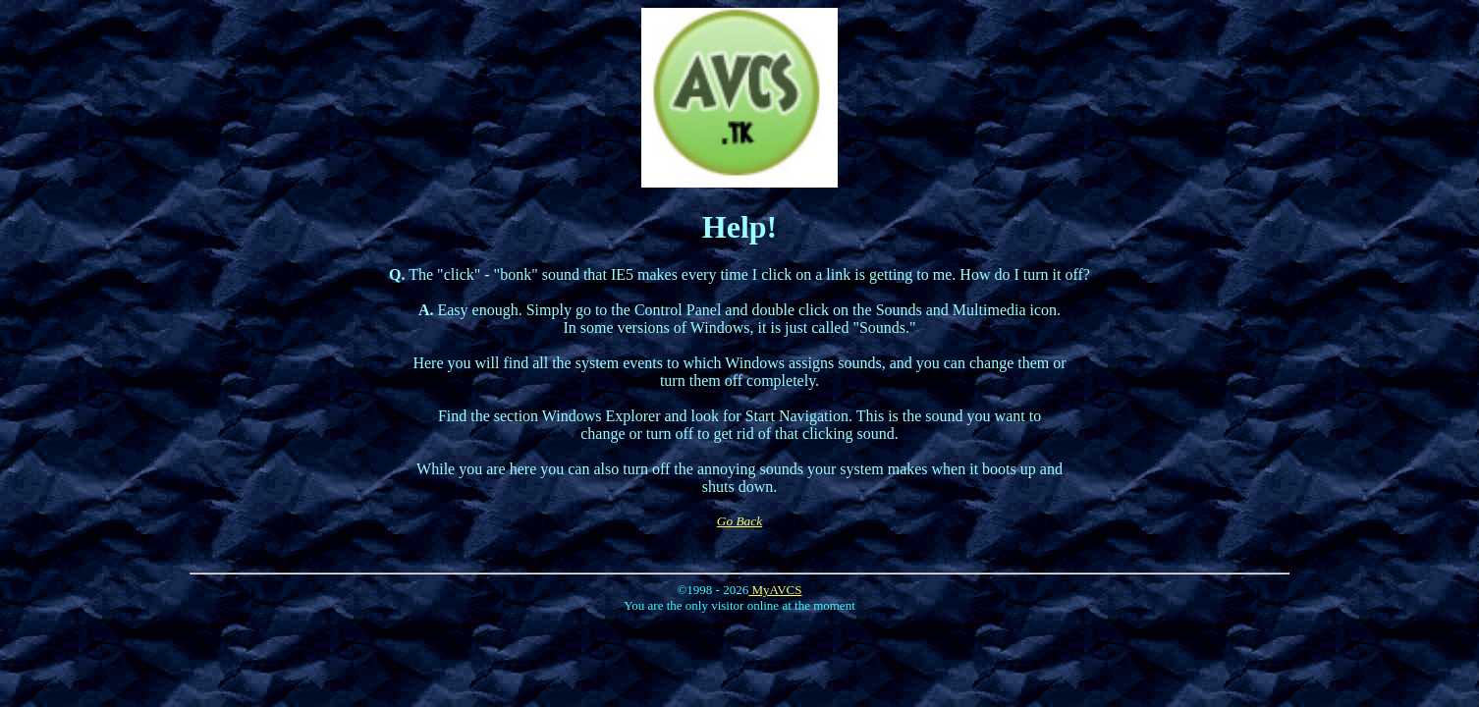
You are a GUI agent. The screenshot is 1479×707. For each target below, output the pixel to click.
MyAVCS (774, 589)
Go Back (739, 521)
